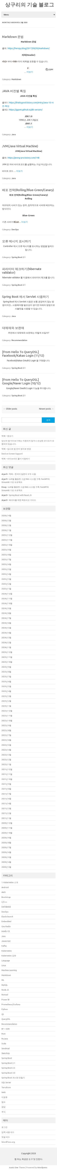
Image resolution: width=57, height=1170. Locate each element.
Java (14, 134)
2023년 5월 (6, 686)
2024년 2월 (6, 642)
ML (3, 980)
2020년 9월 (6, 838)
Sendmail (6, 1048)
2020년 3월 (6, 867)
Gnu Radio (6, 926)
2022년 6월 (6, 740)
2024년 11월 (7, 598)
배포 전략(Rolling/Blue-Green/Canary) (28, 190)
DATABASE (6, 907)
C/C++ (4, 902)
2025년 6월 (6, 564)
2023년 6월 (6, 681)
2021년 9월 (6, 784)
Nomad (5, 995)
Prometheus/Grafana (11, 1004)
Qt (3, 1014)
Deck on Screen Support (12, 454)
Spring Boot (7, 1058)
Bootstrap (6, 897)
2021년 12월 (7, 769)
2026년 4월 (6, 515)
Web (4, 1092)
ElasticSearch (7, 917)
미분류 (4, 1097)
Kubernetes (7, 951)
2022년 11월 (7, 716)
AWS (4, 892)
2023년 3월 (6, 696)
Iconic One (13, 1167)
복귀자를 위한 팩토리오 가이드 (22, 500)
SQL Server (6, 1082)
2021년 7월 (6, 794)
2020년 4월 (6, 862)
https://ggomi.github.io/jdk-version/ (25, 109)
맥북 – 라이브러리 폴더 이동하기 (16, 459)
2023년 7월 (6, 676)
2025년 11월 (7, 540)
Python (5, 1009)
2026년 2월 (6, 525)
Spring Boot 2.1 (18, 257)
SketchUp (6, 1053)
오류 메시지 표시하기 (16, 241)
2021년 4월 (6, 803)
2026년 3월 (6, 520)
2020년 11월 (7, 828)
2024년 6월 (6, 623)
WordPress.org (8, 1142)
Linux (4, 965)
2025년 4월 (6, 574)
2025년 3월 (6, 579)
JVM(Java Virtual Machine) (20, 146)
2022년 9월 (6, 725)
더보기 (30, 72)
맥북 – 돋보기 (7, 436)
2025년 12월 (7, 535)
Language (6, 961)
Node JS (5, 990)
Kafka (4, 946)
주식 (3, 1112)
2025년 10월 (7, 545)
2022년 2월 (6, 760)
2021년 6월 (6, 799)
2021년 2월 (6, 813)
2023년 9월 (6, 667)
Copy (50, 70)
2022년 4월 (6, 750)
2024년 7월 (6, 618)
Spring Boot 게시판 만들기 (13, 1078)
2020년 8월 (6, 843)
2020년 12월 (7, 823)
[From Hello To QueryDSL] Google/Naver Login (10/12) (21, 381)
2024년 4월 (6, 633)
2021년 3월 (6, 808)
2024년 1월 (6, 647)
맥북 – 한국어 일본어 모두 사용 (22, 474)
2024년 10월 (7, 603)
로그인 (4, 1127)
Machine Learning (9, 970)
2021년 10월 (7, 779)
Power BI (5, 1000)
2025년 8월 (6, 555)
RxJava (5, 1039)
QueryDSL (6, 1019)
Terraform (6, 1087)
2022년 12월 (7, 711)
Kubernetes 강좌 (9, 956)
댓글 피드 (6, 1137)
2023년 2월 (6, 701)
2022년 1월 (6, 764)
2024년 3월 (6, 637)
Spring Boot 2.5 (8, 1068)
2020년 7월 (6, 847)
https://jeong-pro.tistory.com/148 (23, 158)
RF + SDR (6, 1029)
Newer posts (46, 409)
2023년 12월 (7, 652)
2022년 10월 (7, 720)
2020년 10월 (7, 833)
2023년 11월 (7, 657)
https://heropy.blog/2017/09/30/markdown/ (29, 48)
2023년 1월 (6, 706)
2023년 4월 (6, 691)
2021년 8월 (6, 789)
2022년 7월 (6, 735)
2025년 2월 (6, 584)
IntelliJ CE (6, 931)
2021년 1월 (6, 818)
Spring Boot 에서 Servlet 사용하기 (25, 296)
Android (5, 887)
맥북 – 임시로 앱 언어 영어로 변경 (16, 449)
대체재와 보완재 (13, 328)
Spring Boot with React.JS (20, 495)
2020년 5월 (6, 857)
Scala (4, 1043)
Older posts (10, 409)
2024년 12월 (7, 594)
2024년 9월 (6, 608)
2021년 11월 (7, 774)
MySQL (5, 985)
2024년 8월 (6, 613)
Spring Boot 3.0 (8, 1073)
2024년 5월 (6, 628)
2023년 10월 (7, 662)
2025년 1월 (6, 589)
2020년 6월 (6, 852)
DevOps (15, 229)
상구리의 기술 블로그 (29, 4)
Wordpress (42, 1167)
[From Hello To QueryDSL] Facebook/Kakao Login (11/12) (23, 353)
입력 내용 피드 (8, 1132)
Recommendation (19, 340)
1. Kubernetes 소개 (10, 882)
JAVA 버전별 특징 (14, 91)
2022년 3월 (6, 755)
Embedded (6, 921)
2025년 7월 (6, 559)
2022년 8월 (6, 730)
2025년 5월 (6, 569)
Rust (3, 1034)
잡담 (3, 1107)
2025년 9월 (6, 550)
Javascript (6, 941)
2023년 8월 (6, 672)
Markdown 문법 (13, 36)
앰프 (3, 1102)
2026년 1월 (6, 530)
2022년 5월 (6, 745)
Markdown (16, 79)
